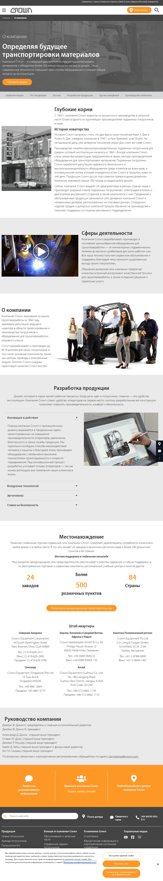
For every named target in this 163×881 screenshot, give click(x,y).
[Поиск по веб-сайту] (40, 816)
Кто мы (57, 95)
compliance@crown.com (123, 756)
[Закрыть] (157, 864)
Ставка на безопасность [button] (22, 505)
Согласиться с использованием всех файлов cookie (121, 873)
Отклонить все (121, 863)
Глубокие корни (14, 95)
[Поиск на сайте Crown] (156, 10)
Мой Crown (125, 1)
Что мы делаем (38, 95)
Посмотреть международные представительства (81, 608)
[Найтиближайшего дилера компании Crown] (159, 444)
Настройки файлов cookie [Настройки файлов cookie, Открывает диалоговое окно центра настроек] (121, 855)
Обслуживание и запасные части (59, 837)
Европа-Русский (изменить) (144, 1)
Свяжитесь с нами (90, 1)
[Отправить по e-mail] (159, 458)
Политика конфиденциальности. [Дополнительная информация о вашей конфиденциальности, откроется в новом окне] (80, 862)
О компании (91, 836)
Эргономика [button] (15, 495)
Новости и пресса (109, 1)
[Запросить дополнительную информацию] (159, 451)
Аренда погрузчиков (14, 841)
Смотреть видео (17, 82)
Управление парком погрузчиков (56, 845)
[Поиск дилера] (139, 10)
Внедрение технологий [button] (23, 486)
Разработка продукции (80, 95)
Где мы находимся (109, 95)
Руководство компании (139, 95)
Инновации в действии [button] (22, 417)
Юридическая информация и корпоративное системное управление (101, 844)
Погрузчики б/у (11, 845)
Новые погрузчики (13, 836)
